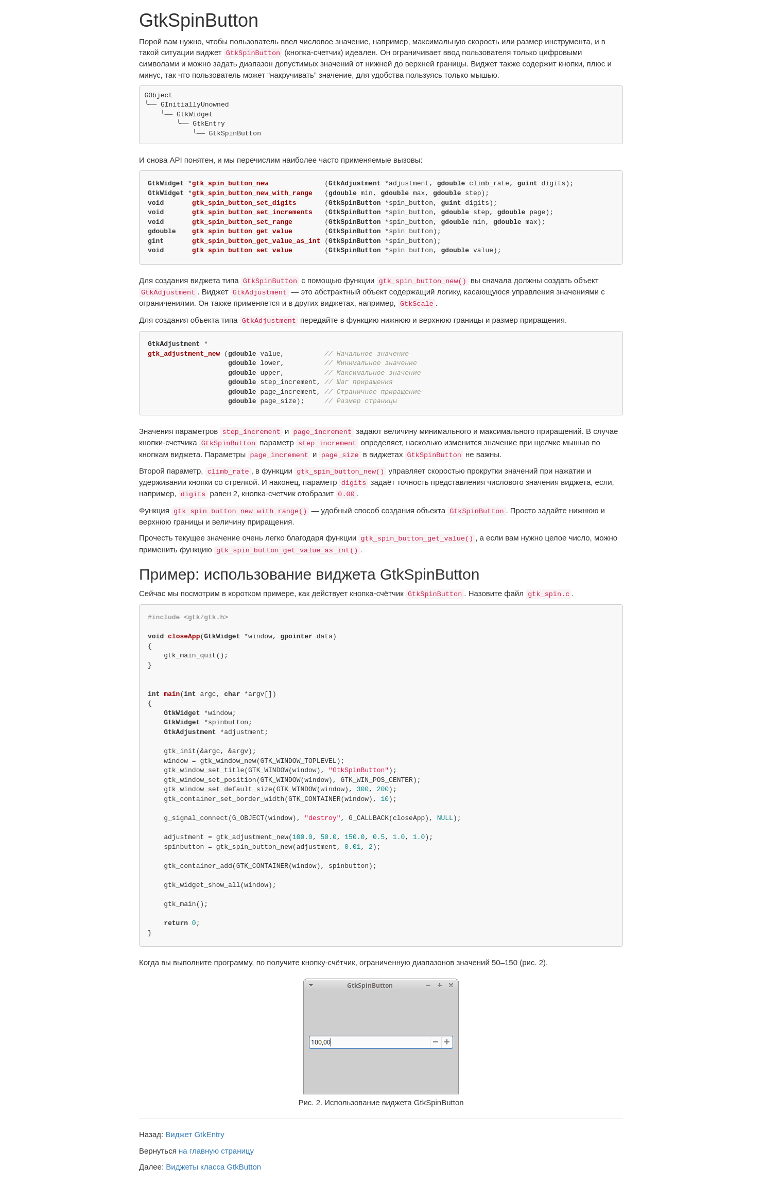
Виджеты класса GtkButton (213, 1166)
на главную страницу (216, 1150)
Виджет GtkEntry (194, 1134)
